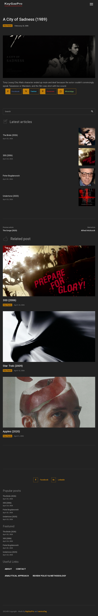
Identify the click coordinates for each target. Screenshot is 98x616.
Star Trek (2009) (13, 366)
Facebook (44, 480)
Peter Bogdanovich (11, 175)
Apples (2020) (11, 431)
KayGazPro (29, 611)
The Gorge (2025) (10, 230)
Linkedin (61, 480)
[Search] (92, 111)
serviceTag (42, 611)
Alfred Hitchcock (88, 230)
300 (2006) (8, 155)
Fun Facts (7, 25)
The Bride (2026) (10, 135)
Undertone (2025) (11, 196)
